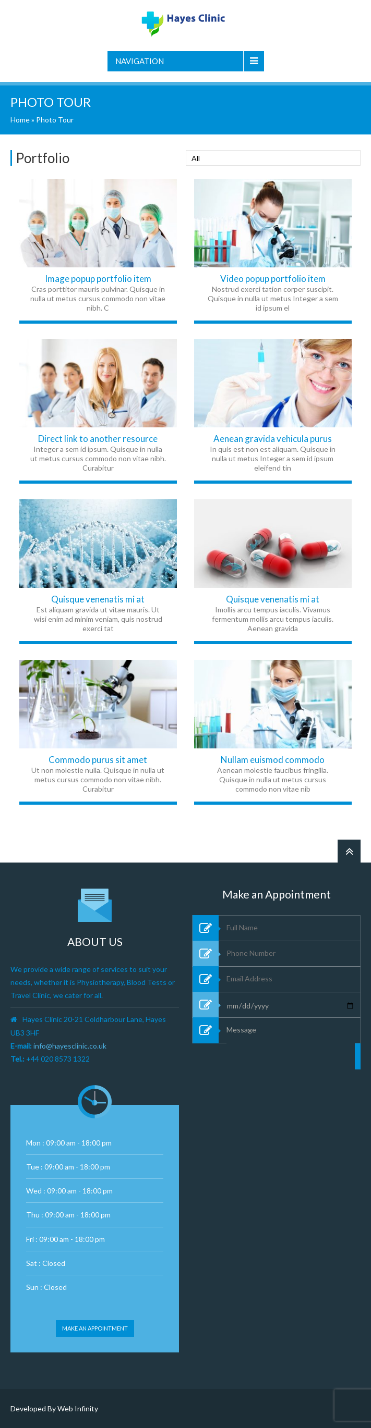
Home (20, 119)
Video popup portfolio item (273, 278)
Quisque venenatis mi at (98, 599)
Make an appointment (95, 1328)
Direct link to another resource (98, 438)
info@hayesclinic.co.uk (69, 1045)
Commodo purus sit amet (98, 759)
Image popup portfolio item (98, 278)
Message (290, 1079)
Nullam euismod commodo (273, 759)
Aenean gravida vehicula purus (272, 438)
